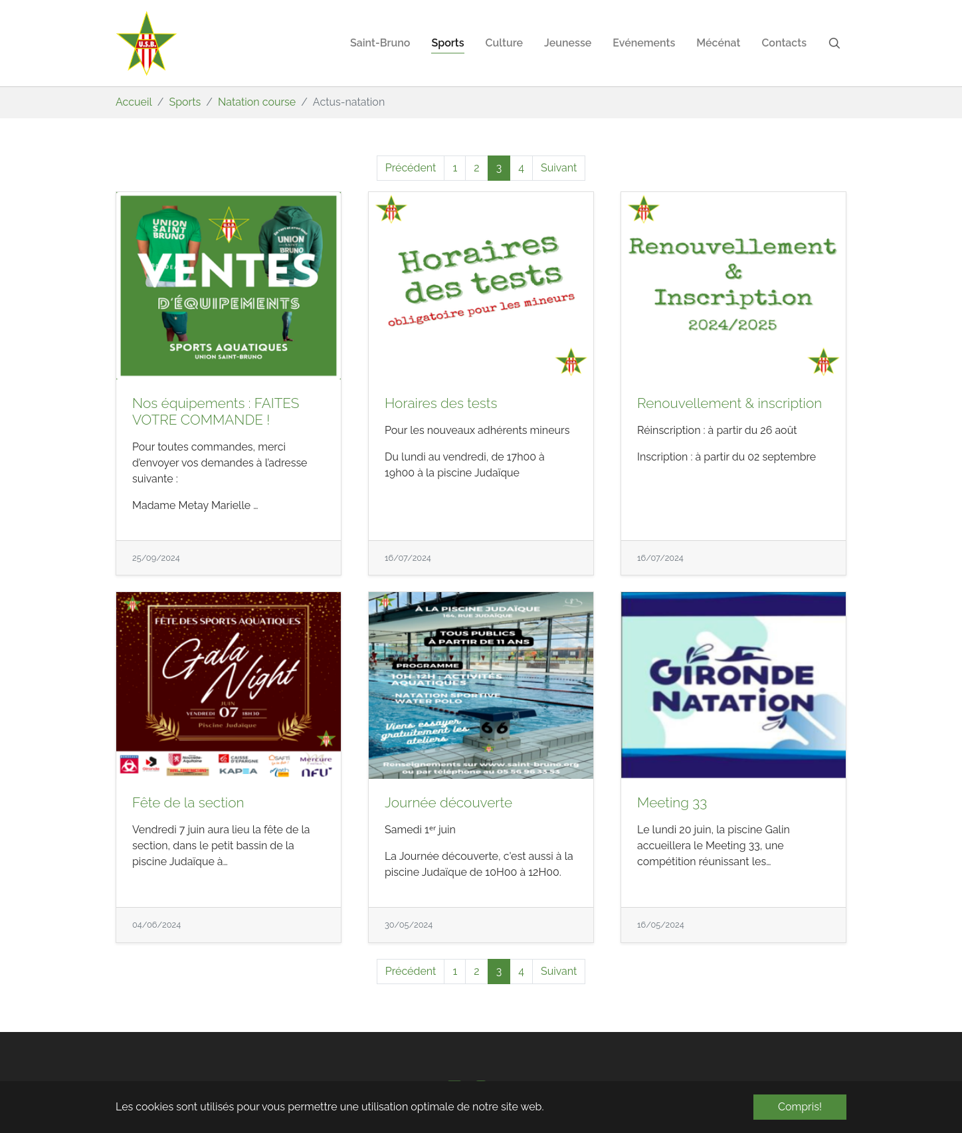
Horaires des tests (441, 403)
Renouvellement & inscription (729, 403)
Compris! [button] (800, 1106)
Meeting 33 (672, 802)
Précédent (410, 167)
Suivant (559, 167)
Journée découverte (448, 802)
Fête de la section (188, 802)
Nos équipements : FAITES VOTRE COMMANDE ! (215, 411)
